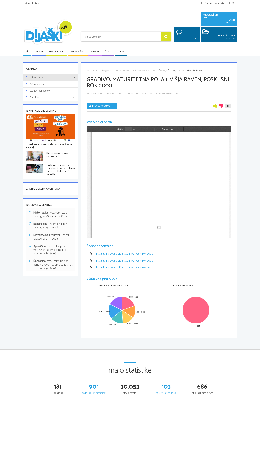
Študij (108, 51)
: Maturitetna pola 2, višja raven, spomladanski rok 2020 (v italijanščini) (48, 249)
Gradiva (38, 51)
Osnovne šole (57, 51)
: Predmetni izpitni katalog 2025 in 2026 (48, 225)
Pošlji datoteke (35, 84)
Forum (121, 51)
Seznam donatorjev (38, 90)
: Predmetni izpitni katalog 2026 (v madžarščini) (49, 214)
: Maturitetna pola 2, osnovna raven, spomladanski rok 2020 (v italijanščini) (50, 264)
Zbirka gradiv (34, 77)
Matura (95, 51)
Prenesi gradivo (99, 105)
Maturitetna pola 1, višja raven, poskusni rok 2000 (124, 253)
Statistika (50, 97)
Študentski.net (32, 3)
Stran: (120, 129)
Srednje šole (78, 51)
